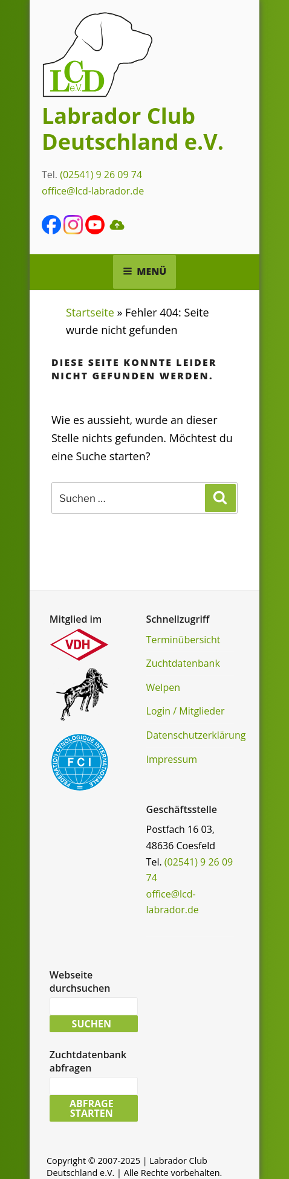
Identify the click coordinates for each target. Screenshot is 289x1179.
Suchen (91, 1023)
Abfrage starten (92, 1108)
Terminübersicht (183, 639)
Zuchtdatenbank (183, 663)
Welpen (163, 687)
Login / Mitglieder (185, 711)
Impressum (171, 759)
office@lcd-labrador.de (93, 191)
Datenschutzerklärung (196, 735)
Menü (145, 271)
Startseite (90, 312)
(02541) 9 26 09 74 (101, 174)
